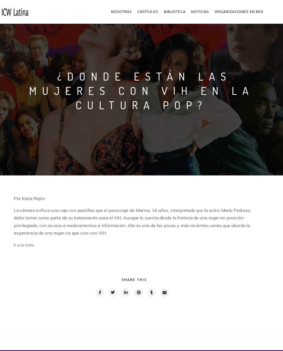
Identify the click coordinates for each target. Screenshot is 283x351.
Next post (232, 330)
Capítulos (148, 12)
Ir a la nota (24, 245)
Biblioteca (175, 12)
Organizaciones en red (239, 12)
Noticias (200, 12)
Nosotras (121, 12)
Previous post (39, 330)
